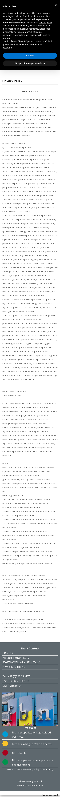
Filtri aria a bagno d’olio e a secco (32, 744)
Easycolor (56, 795)
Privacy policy (32, 769)
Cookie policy (47, 769)
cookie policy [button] (45, 22)
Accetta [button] (30, 55)
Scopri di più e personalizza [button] (30, 63)
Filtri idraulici (19, 753)
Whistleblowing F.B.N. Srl (30, 781)
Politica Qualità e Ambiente (30, 785)
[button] (55, 5)
